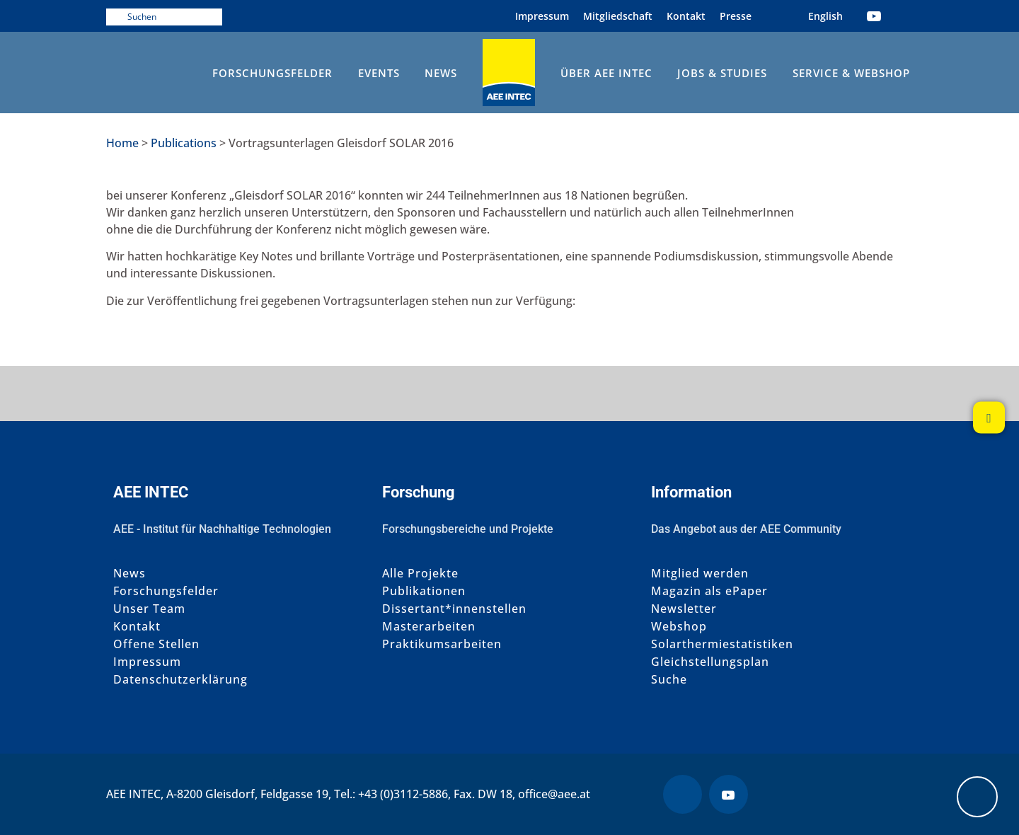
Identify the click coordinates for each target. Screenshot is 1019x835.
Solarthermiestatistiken (722, 644)
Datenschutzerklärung (180, 679)
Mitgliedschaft (617, 16)
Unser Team (149, 608)
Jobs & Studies (722, 73)
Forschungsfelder (272, 73)
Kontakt (686, 16)
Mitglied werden (700, 573)
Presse (736, 16)
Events (379, 73)
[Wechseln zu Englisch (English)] (825, 16)
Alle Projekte (420, 573)
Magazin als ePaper (709, 591)
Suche (669, 679)
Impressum (542, 16)
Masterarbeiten (429, 626)
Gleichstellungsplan (710, 662)
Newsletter (684, 608)
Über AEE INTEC (606, 73)
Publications (184, 143)
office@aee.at (554, 794)
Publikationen (424, 591)
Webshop (679, 626)
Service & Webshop (851, 73)
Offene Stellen (156, 644)
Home (122, 143)
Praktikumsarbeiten (442, 644)
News (441, 73)
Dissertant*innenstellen (454, 608)
